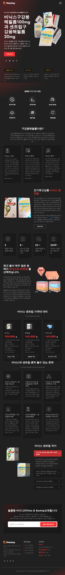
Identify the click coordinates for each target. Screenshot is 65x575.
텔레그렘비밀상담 (48, 524)
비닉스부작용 (29, 550)
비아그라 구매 (52, 357)
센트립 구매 (31, 357)
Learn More (8, 178)
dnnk (45, 550)
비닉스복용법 (29, 545)
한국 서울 (44, 555)
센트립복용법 (29, 548)
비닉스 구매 (11, 357)
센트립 (51, 217)
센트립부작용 (29, 553)
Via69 (44, 552)
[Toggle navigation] (60, 3)
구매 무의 (9, 54)
